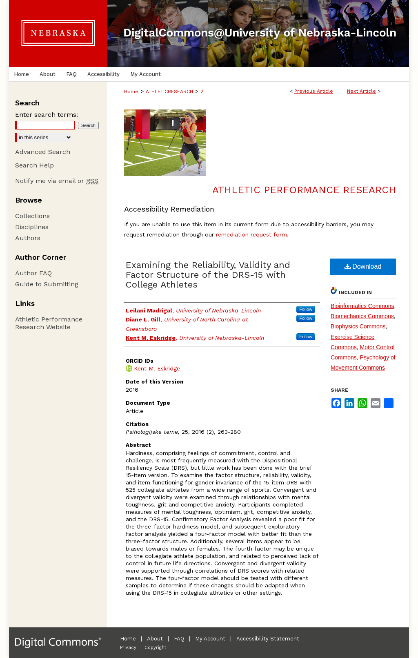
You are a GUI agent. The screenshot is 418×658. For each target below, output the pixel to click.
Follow (305, 309)
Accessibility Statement (267, 639)
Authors (27, 238)
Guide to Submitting (46, 284)
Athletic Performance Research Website (48, 323)
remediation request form (251, 234)
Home (131, 91)
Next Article (361, 91)
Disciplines (32, 227)
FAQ (179, 639)
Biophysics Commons (358, 326)
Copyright (155, 647)
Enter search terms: (46, 114)
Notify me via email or (56, 181)
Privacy (128, 647)
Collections (32, 216)
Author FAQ (33, 273)
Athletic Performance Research (304, 190)
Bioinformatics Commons (362, 306)
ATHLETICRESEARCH (169, 91)
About (155, 639)
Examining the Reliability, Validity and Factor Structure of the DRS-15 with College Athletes (208, 275)
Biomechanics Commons (362, 316)
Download (363, 266)
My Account (210, 639)
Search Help (34, 165)
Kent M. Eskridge (157, 368)
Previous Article (313, 91)
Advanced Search (42, 152)
